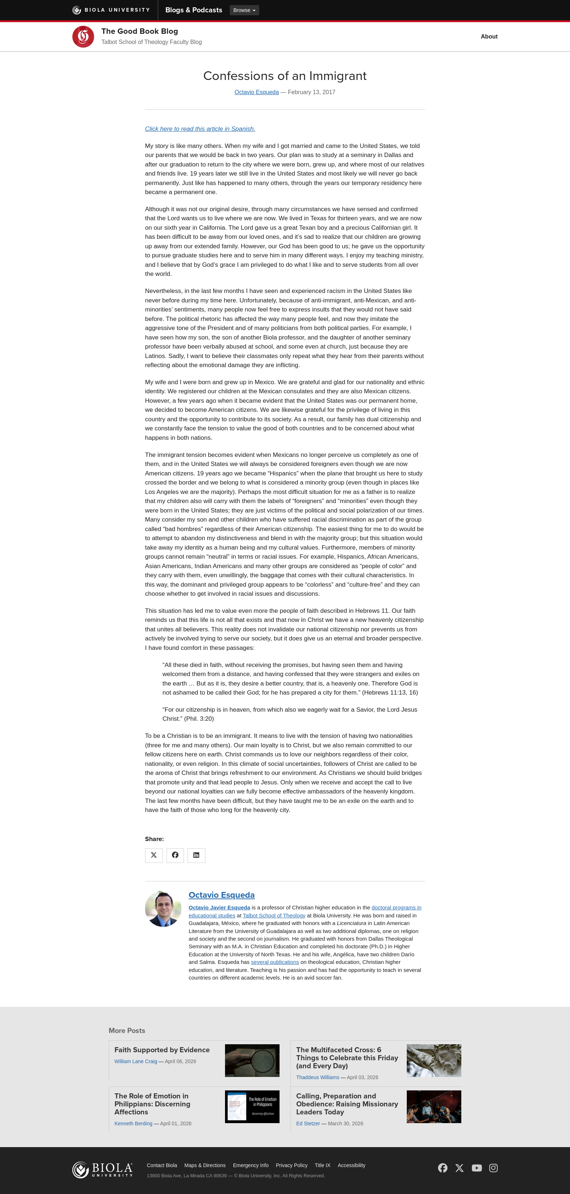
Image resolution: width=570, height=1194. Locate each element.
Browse (244, 10)
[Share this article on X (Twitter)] (154, 855)
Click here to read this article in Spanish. (200, 128)
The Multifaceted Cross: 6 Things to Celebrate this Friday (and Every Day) (347, 1058)
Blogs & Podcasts (193, 10)
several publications (275, 962)
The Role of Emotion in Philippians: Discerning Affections (152, 1104)
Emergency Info (251, 1165)
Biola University (117, 10)
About (489, 36)
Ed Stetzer (308, 1123)
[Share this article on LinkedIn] (196, 855)
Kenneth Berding (133, 1123)
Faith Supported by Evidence (162, 1050)
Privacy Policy (292, 1165)
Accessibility (351, 1165)
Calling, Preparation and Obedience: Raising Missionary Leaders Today (347, 1104)
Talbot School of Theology (274, 915)
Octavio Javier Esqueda (219, 907)
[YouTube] (476, 1168)
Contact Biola (162, 1165)
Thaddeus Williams (317, 1077)
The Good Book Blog (139, 31)
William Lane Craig (136, 1061)
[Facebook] (442, 1168)
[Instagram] (493, 1168)
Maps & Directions (205, 1165)
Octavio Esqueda (256, 92)
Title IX (322, 1165)
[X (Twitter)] (459, 1168)
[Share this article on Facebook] (175, 855)
